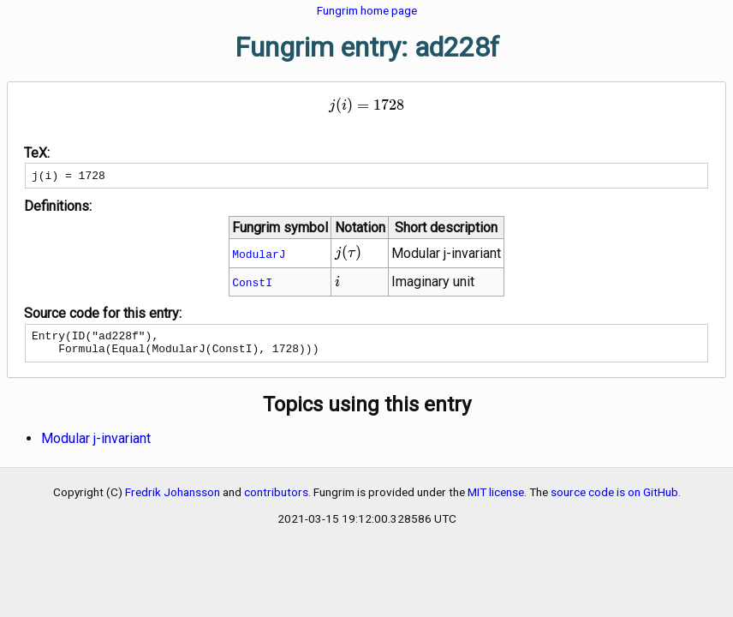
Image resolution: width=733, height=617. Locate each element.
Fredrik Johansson (172, 499)
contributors (276, 499)
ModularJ (258, 256)
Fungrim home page (367, 10)
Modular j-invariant (96, 446)
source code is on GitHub (614, 499)
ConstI (252, 284)
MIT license (496, 499)
